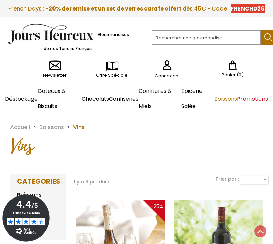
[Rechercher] (206, 37)
